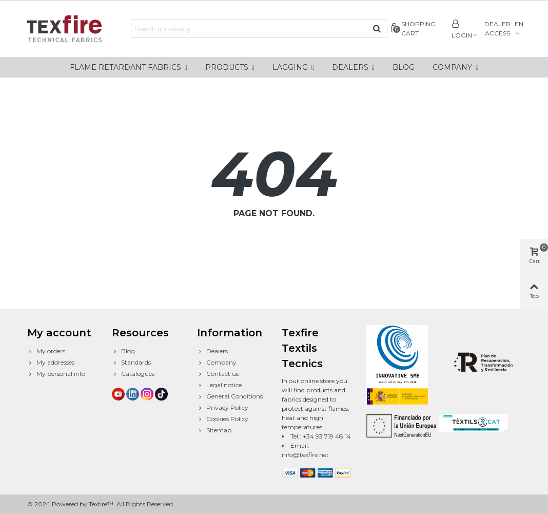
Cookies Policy (222, 419)
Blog (123, 351)
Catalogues (133, 373)
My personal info (56, 373)
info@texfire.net (305, 455)
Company (217, 362)
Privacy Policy (222, 407)
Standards (131, 362)
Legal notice (219, 385)
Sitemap (214, 430)
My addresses (50, 362)
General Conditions (230, 396)
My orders (46, 351)
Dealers (212, 351)
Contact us (218, 373)
